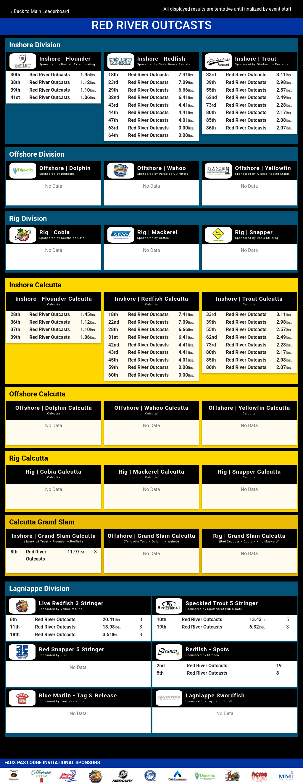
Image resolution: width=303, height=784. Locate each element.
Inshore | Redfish (161, 58)
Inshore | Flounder (65, 58)
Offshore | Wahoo (161, 168)
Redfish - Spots (207, 649)
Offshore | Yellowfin (263, 168)
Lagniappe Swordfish (215, 695)
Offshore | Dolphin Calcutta (53, 409)
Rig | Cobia (54, 232)
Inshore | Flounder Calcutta (53, 300)
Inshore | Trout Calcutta (249, 300)
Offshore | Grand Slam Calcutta (152, 537)
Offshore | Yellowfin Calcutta (249, 409)
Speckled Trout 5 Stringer (222, 603)
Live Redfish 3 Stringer (71, 603)
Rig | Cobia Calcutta (54, 473)
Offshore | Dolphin (65, 168)
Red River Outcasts (49, 74)
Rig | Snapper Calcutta (249, 473)
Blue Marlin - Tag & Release (78, 695)
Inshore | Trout (255, 58)
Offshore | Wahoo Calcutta (152, 409)
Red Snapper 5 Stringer (71, 649)
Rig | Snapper (254, 232)
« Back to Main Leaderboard (39, 11)
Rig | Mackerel (157, 232)
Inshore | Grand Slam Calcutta (54, 537)
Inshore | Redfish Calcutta (151, 300)
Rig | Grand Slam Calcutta (249, 537)
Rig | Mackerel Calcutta (151, 473)
